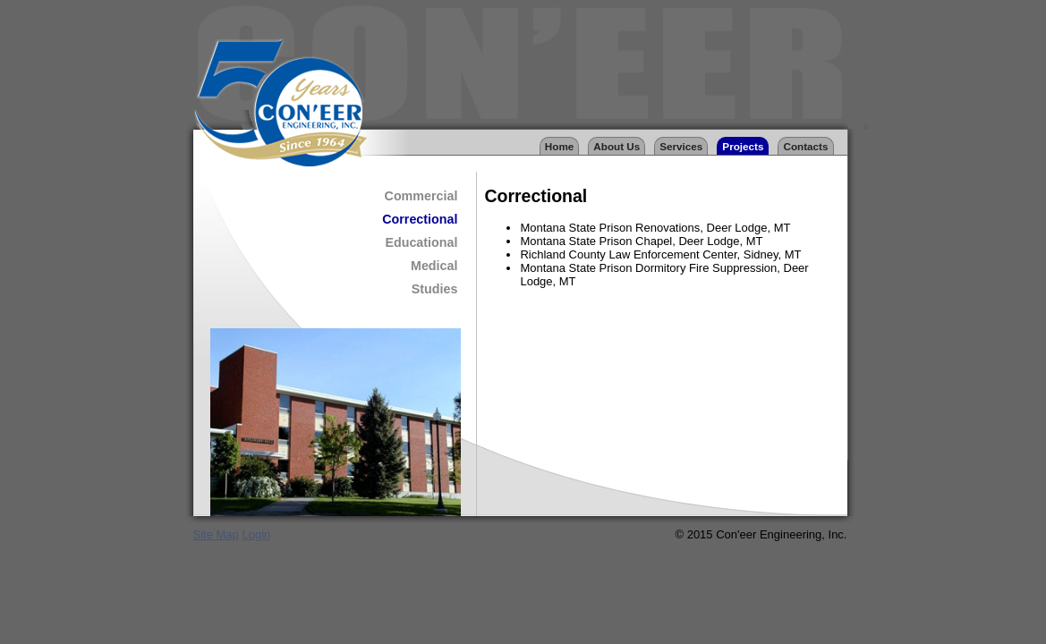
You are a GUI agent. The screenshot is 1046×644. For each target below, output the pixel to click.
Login (256, 534)
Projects (742, 146)
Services (680, 146)
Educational (421, 242)
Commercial (421, 196)
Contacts (805, 146)
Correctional (419, 219)
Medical (434, 265)
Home (559, 146)
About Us (616, 146)
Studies (435, 289)
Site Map (216, 534)
